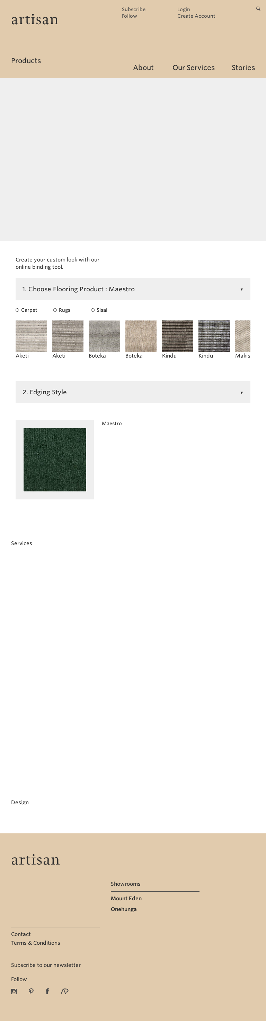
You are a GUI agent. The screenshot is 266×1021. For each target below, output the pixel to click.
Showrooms (126, 884)
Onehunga (124, 909)
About (143, 67)
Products (26, 60)
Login (183, 9)
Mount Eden (126, 898)
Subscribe (133, 9)
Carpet (25, 310)
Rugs (61, 310)
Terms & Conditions (35, 943)
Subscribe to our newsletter (46, 965)
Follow (129, 16)
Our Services (193, 67)
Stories (243, 67)
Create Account (196, 16)
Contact (21, 934)
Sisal (99, 310)
